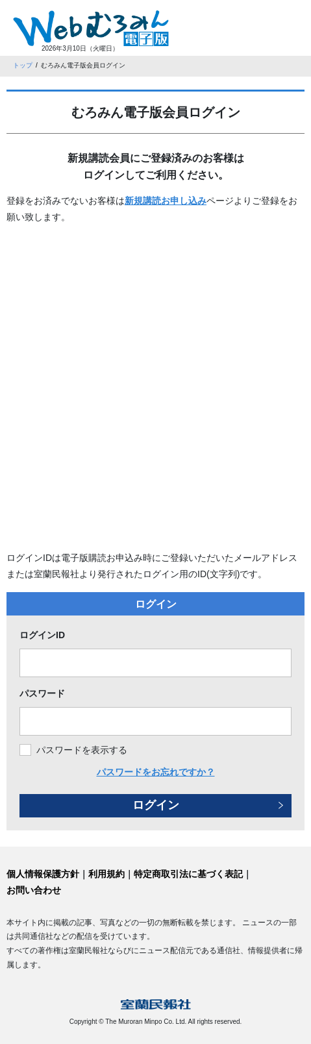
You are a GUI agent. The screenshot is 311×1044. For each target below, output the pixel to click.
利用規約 (106, 874)
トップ (22, 65)
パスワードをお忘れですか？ (156, 772)
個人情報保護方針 (42, 874)
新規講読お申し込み (165, 200)
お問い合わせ (33, 890)
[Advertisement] (155, 387)
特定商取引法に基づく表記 (188, 874)
